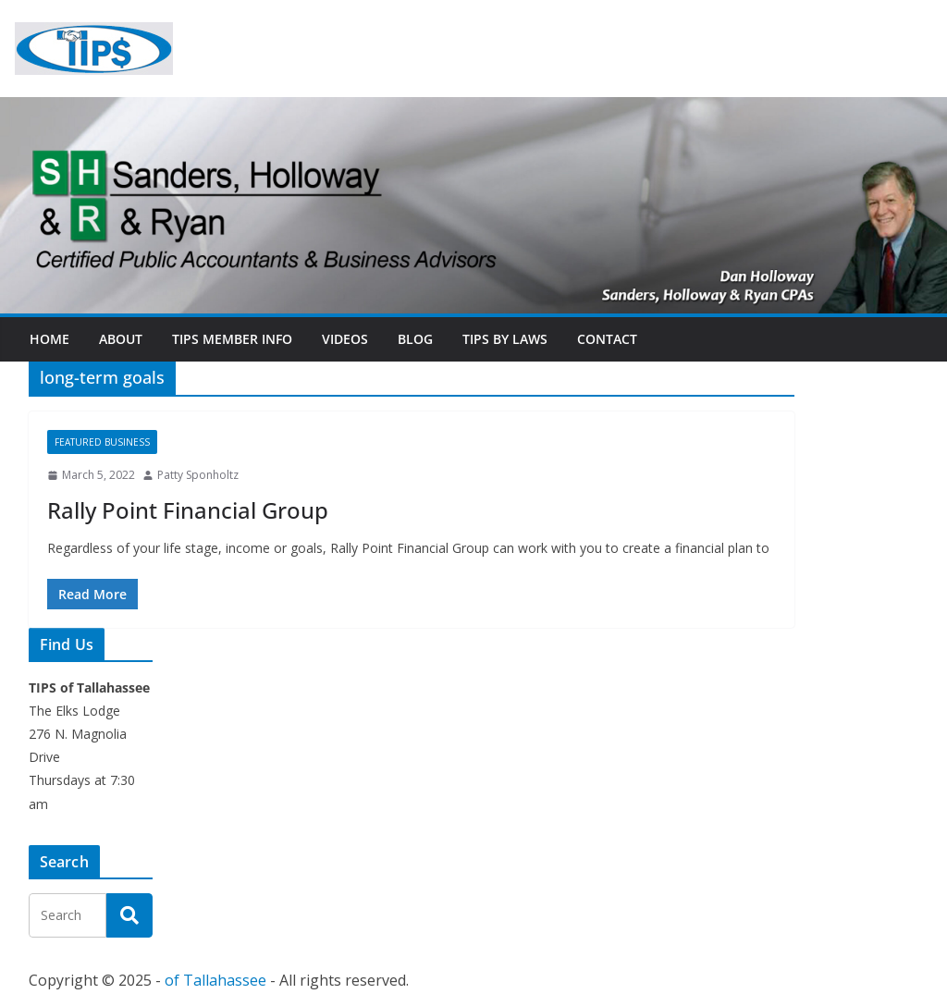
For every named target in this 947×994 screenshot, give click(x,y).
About (120, 339)
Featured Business (102, 442)
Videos (345, 339)
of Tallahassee (215, 980)
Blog (415, 339)
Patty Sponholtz (198, 475)
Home (49, 339)
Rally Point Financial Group (187, 510)
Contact (607, 339)
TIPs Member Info (232, 339)
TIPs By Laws (504, 339)
